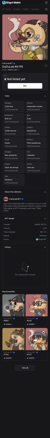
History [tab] (25, 247)
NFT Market (6, 9)
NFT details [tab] (25, 218)
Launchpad (35, 9)
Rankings (16, 9)
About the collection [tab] (25, 192)
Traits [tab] (25, 96)
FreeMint (25, 9)
